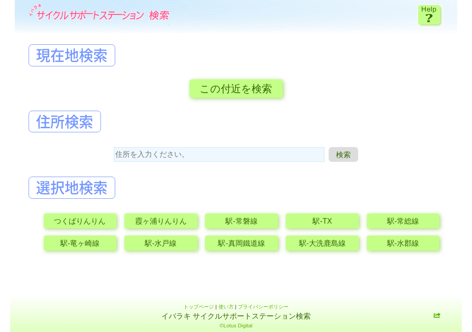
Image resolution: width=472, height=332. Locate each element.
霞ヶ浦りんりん (161, 221)
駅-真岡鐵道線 (241, 243)
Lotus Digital (238, 325)
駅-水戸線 (161, 243)
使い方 (226, 306)
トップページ (198, 306)
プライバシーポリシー (263, 306)
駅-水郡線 (403, 243)
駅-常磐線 (241, 221)
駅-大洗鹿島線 (322, 243)
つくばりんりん (80, 221)
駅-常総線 (403, 221)
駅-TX (322, 221)
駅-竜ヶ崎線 (80, 243)
